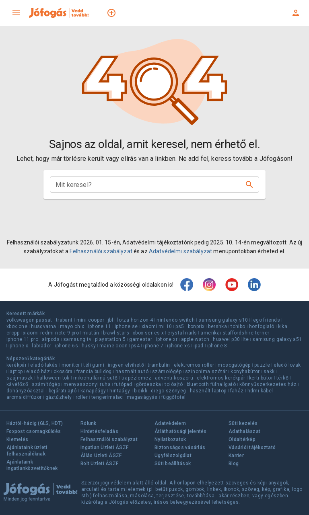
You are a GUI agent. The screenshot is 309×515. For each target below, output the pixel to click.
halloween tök (53, 378)
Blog (234, 463)
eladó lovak (287, 365)
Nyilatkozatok (170, 439)
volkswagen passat (29, 320)
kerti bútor (261, 378)
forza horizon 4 (135, 320)
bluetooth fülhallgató (211, 384)
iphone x (18, 346)
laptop (15, 371)
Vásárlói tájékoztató (252, 447)
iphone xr (166, 339)
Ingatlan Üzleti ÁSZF (104, 447)
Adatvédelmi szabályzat (180, 251)
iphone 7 (153, 346)
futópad (123, 384)
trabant (64, 320)
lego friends (265, 320)
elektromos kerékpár (221, 378)
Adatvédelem (170, 423)
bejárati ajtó (63, 391)
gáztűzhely (58, 397)
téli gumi (93, 365)
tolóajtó (174, 384)
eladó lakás (44, 365)
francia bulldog (94, 371)
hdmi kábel (260, 391)
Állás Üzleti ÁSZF (101, 455)
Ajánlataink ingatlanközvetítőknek (32, 465)
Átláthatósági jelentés (180, 431)
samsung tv (77, 339)
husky (89, 346)
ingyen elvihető (126, 365)
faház (237, 391)
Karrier (236, 455)
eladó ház (38, 371)
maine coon (113, 346)
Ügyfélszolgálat (173, 455)
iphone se (126, 326)
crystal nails (182, 333)
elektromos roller (194, 365)
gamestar (140, 339)
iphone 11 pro (22, 339)
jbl (110, 320)
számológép (166, 371)
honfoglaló (261, 326)
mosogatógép (234, 365)
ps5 (179, 326)
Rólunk (88, 423)
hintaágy (119, 391)
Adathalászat (244, 431)
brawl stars (116, 333)
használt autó (131, 371)
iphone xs (178, 346)
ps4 (135, 346)
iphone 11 (99, 326)
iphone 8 (217, 346)
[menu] (16, 13)
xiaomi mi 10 (157, 326)
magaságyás (142, 397)
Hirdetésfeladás (99, 431)
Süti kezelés (243, 423)
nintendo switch (176, 320)
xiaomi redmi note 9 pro (51, 333)
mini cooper (90, 320)
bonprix (196, 326)
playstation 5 (110, 339)
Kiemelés (17, 439)
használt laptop (208, 391)
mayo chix (72, 326)
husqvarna (43, 326)
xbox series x (148, 333)
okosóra (63, 371)
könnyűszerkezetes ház (268, 384)
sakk (269, 371)
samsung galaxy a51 (277, 339)
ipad (199, 346)
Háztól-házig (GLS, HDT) (34, 423)
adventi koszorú (174, 378)
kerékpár (16, 365)
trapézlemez (136, 378)
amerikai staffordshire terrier (234, 333)
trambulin (159, 365)
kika (283, 326)
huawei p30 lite (231, 339)
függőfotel (173, 397)
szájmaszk (19, 378)
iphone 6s (66, 346)
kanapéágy (93, 391)
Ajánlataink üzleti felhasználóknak (26, 451)
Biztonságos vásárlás (179, 447)
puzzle (262, 365)
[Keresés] (249, 184)
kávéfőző (17, 384)
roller (82, 397)
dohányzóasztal (25, 391)
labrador (41, 346)
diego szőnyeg (168, 391)
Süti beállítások (172, 463)
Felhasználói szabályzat (101, 251)
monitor (71, 365)
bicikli (141, 391)
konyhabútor (245, 371)
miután (90, 333)
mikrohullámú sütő (95, 378)
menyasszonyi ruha (87, 384)
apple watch (195, 339)
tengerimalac (107, 397)
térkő (282, 378)
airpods (51, 339)
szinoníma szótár (206, 371)
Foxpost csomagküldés (33, 431)
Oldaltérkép (242, 439)
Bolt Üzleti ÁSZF (99, 463)
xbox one (16, 326)
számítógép (46, 384)
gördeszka (148, 384)
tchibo (238, 326)
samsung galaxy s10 (223, 320)
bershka (217, 326)
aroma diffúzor (24, 397)
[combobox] (148, 184)
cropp (12, 333)
